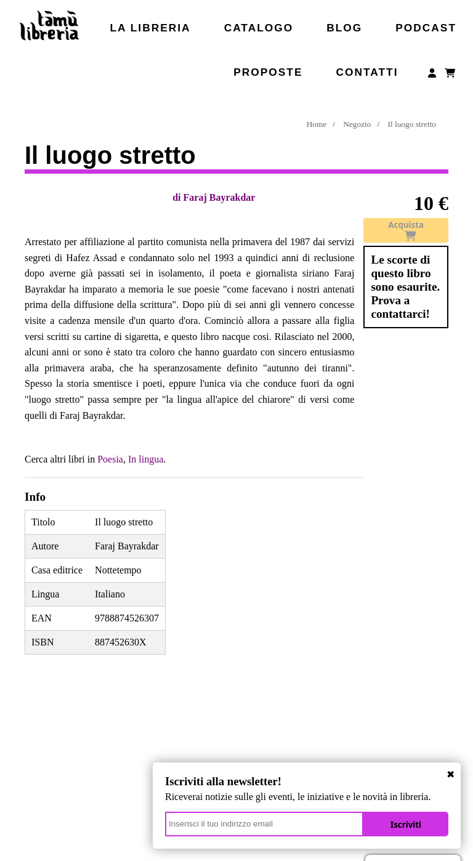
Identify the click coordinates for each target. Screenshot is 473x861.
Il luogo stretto (412, 124)
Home (317, 124)
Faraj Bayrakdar (220, 197)
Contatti (367, 72)
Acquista (406, 230)
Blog (344, 28)
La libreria (150, 28)
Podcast (425, 28)
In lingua (145, 459)
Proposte (267, 72)
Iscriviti (405, 824)
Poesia (110, 459)
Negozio (357, 124)
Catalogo (259, 28)
